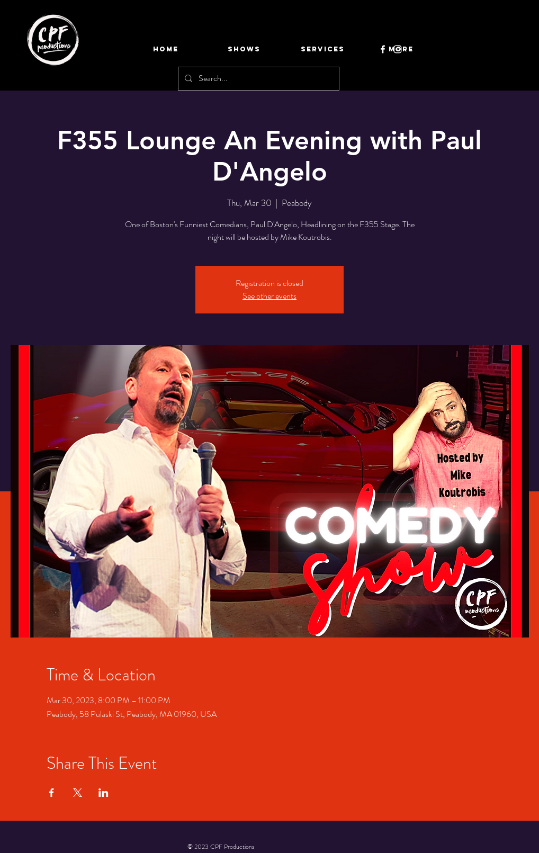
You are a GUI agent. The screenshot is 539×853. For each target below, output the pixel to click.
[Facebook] (383, 49)
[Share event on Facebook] (52, 792)
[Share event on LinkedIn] (103, 792)
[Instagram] (397, 49)
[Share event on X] (78, 792)
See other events (269, 296)
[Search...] (258, 78)
